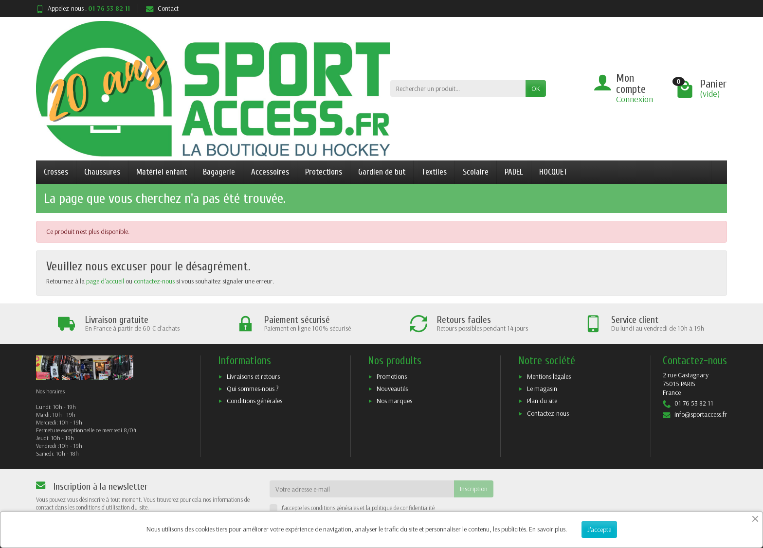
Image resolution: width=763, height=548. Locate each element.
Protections (323, 172)
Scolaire (476, 172)
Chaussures (102, 172)
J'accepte (599, 529)
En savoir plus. (548, 529)
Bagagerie (219, 172)
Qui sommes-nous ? (253, 388)
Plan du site (542, 400)
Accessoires (270, 172)
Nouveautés (392, 388)
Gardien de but (381, 172)
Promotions (392, 376)
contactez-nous (154, 281)
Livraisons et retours (253, 376)
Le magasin (542, 388)
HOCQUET (553, 172)
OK (535, 88)
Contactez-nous (548, 413)
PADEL (514, 172)
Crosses (56, 172)
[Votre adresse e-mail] (362, 488)
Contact (162, 8)
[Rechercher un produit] (458, 88)
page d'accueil (105, 281)
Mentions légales (549, 376)
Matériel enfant (161, 172)
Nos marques (394, 400)
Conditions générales (254, 400)
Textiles (434, 172)
